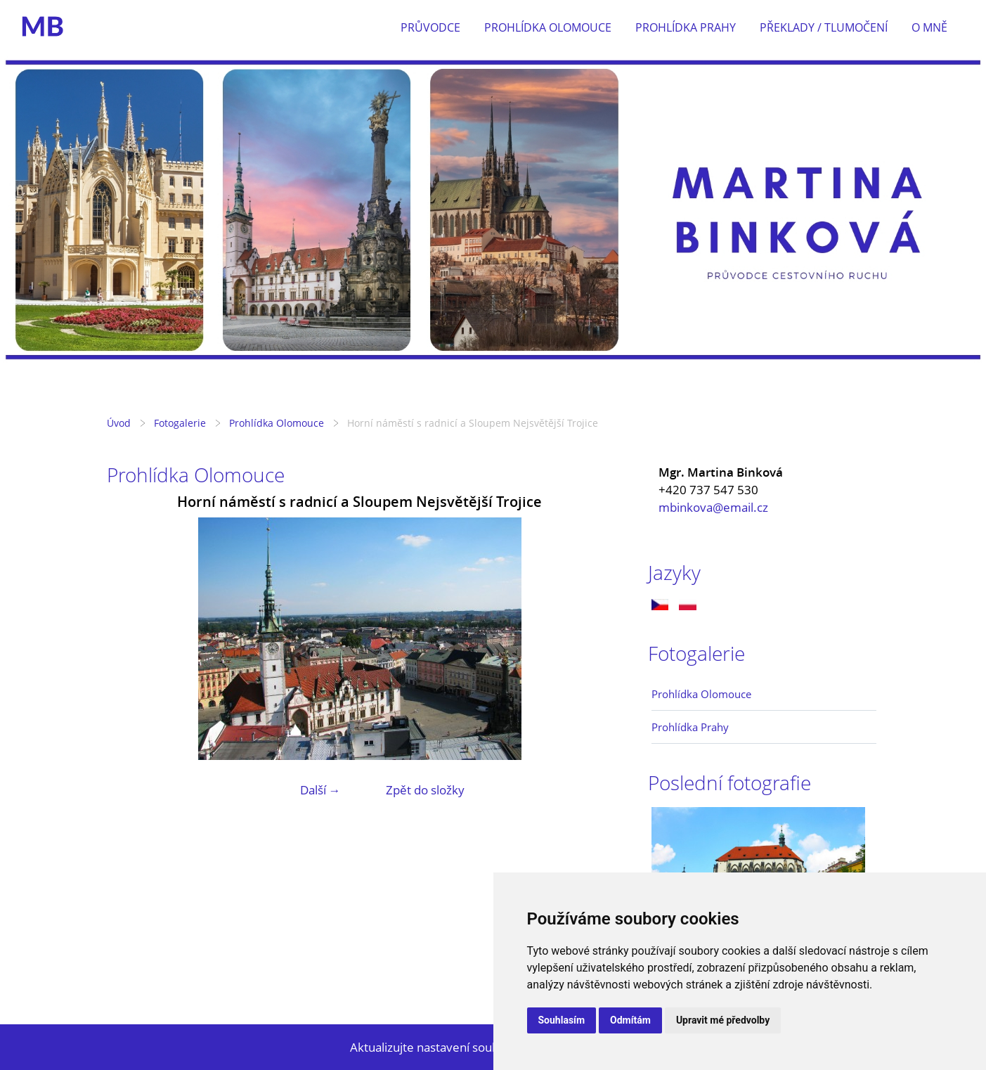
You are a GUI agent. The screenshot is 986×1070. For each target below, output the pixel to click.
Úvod (119, 423)
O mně (929, 27)
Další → (320, 790)
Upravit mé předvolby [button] (723, 1020)
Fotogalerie (180, 423)
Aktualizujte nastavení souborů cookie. (455, 1047)
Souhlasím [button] (561, 1020)
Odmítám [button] (630, 1020)
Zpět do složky (425, 790)
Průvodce (430, 27)
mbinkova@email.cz (713, 507)
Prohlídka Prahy (685, 27)
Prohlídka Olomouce (547, 27)
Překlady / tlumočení (824, 27)
